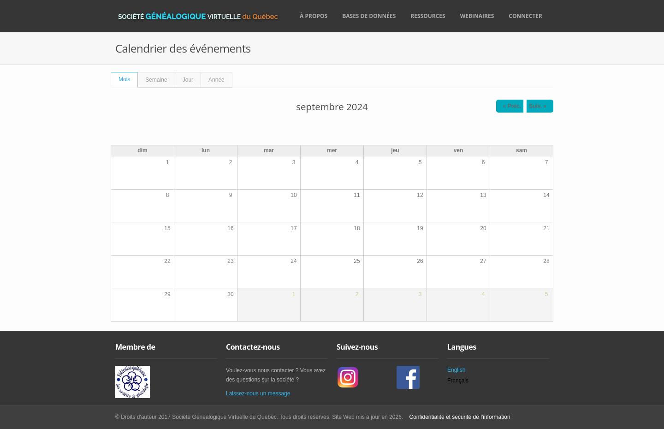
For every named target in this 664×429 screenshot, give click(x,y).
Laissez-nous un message (258, 393)
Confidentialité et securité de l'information (459, 417)
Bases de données (369, 16)
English (456, 370)
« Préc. (512, 106)
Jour (188, 80)
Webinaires (477, 16)
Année (216, 80)
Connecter (525, 16)
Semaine (156, 80)
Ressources (427, 16)
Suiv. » (537, 106)
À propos (313, 16)
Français (457, 380)
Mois (128, 77)
